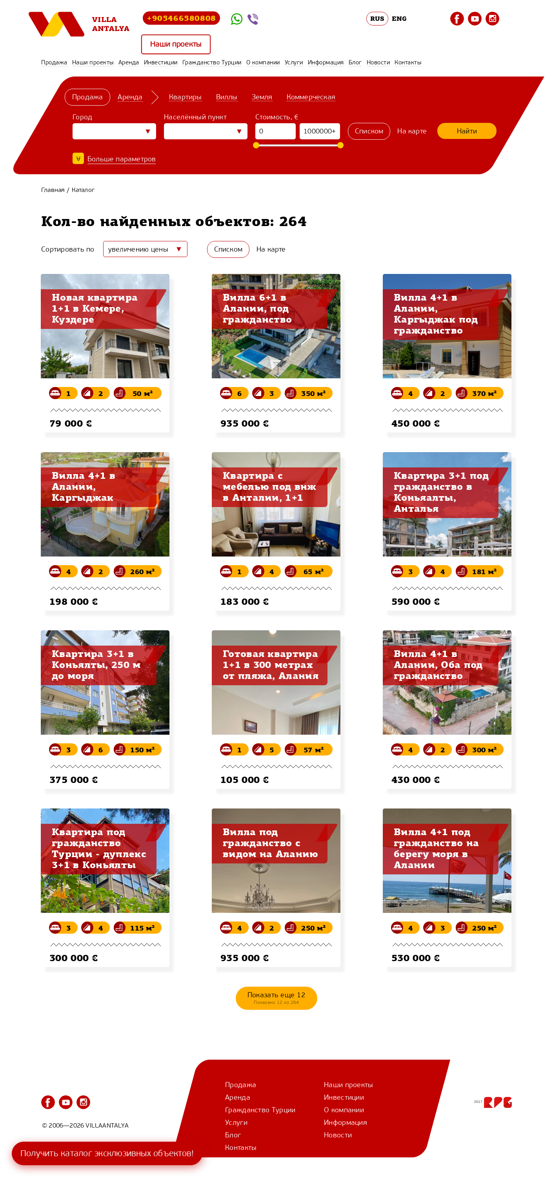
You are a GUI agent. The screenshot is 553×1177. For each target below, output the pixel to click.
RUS (377, 18)
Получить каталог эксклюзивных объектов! (107, 1153)
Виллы (227, 97)
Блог (355, 62)
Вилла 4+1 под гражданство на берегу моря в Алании (436, 848)
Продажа (54, 62)
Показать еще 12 (276, 998)
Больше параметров (121, 159)
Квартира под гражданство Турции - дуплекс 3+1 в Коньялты (99, 848)
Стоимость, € (277, 117)
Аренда (128, 62)
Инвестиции (161, 62)
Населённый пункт (195, 117)
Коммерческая (311, 97)
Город (83, 117)
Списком (369, 131)
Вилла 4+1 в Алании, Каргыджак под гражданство (436, 313)
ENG (399, 18)
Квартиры (185, 97)
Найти (467, 131)
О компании (263, 62)
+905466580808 (181, 18)
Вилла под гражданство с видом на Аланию (270, 842)
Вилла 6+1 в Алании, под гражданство (257, 308)
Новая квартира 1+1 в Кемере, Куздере (95, 308)
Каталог (83, 189)
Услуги (294, 62)
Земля (262, 97)
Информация (326, 62)
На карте (412, 131)
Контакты (408, 62)
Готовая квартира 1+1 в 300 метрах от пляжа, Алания (270, 664)
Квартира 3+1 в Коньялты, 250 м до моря (96, 664)
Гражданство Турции (212, 62)
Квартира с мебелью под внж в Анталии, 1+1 (270, 486)
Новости (378, 62)
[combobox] (145, 249)
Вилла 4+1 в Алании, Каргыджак (83, 486)
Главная (53, 189)
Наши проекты (175, 44)
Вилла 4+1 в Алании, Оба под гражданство (438, 664)
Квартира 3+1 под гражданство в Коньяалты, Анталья (441, 492)
